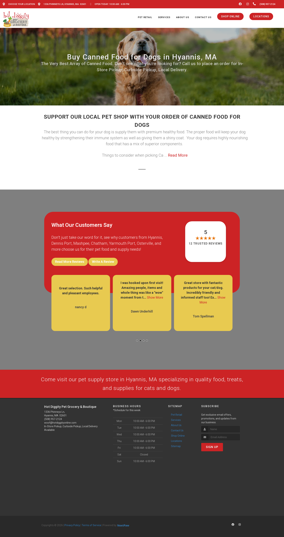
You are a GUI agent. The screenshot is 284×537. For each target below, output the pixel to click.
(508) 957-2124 (53, 419)
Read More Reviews (69, 262)
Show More (155, 297)
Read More (178, 155)
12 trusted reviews (206, 243)
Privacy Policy (72, 525)
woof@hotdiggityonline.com (60, 422)
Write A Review (103, 262)
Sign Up (212, 447)
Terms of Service (91, 525)
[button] (137, 340)
